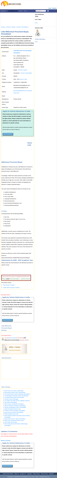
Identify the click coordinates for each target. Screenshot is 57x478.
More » (25, 11)
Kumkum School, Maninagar (11, 399)
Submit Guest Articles (8, 473)
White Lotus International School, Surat (14, 420)
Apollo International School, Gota (12, 409)
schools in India (23, 79)
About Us (16, 473)
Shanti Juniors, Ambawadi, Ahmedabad (14, 404)
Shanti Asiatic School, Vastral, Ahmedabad (14, 418)
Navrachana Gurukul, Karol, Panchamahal (14, 392)
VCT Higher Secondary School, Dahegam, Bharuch (17, 400)
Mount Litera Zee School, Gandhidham (13, 412)
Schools (3, 27)
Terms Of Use (44, 473)
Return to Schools (5, 440)
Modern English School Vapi (11, 413)
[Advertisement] (28, 18)
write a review (12, 337)
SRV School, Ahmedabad (10, 402)
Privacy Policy (36, 473)
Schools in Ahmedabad (22, 27)
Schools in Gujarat (10, 27)
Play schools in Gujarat (8, 285)
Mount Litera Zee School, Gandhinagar (13, 390)
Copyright (29, 473)
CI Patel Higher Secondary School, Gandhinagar (16, 395)
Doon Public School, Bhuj (10, 422)
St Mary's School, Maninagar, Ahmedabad (14, 410)
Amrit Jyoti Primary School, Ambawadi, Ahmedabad (17, 394)
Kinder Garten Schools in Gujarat (11, 287)
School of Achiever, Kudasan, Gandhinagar (14, 405)
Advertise (51, 473)
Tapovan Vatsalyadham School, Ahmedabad (15, 407)
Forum (20, 11)
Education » (4, 11)
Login (49, 8)
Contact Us (23, 473)
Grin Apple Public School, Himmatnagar (14, 397)
